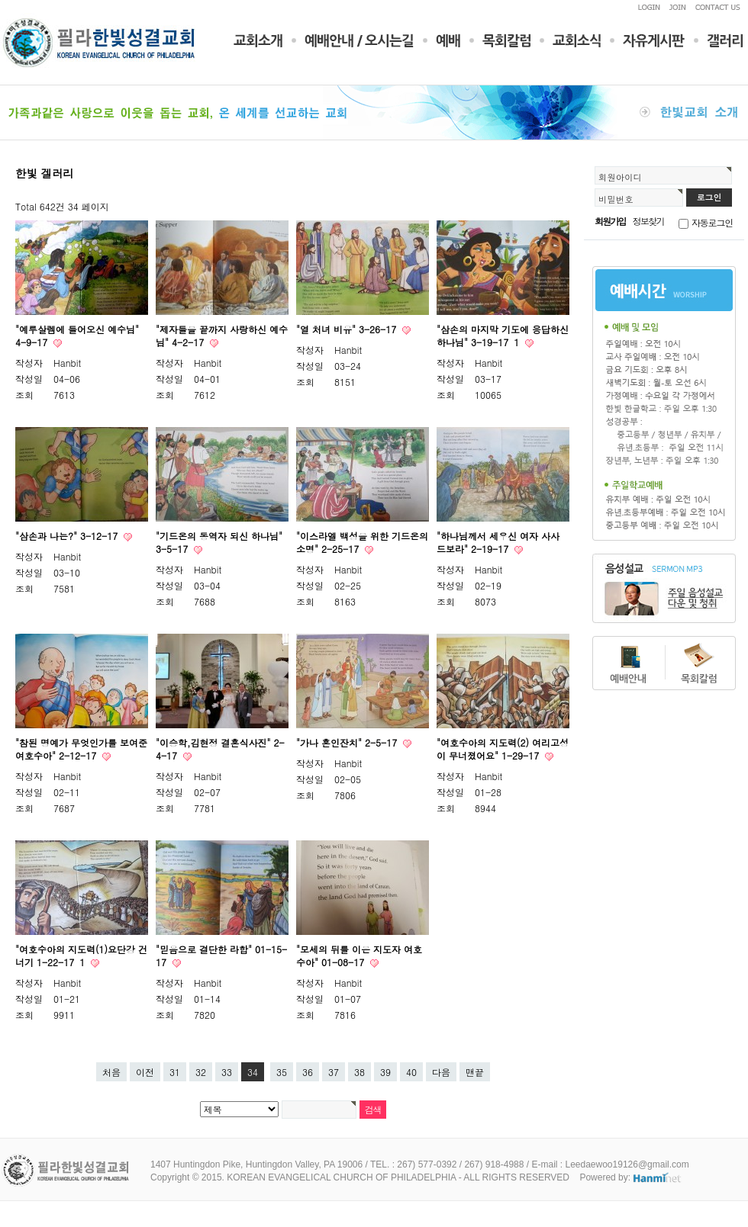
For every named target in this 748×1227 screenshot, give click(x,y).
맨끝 (475, 1071)
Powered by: (630, 1177)
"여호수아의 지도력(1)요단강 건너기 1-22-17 (81, 955)
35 (281, 1071)
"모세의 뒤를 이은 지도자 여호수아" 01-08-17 (359, 955)
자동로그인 (712, 222)
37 (333, 1071)
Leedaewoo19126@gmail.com (626, 1164)
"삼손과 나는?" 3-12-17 (68, 535)
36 (307, 1071)
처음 (111, 1071)
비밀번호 (616, 199)
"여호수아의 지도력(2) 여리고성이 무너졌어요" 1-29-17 (503, 749)
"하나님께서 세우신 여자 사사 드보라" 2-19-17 (498, 542)
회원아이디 (620, 177)
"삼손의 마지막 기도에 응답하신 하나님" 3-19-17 (503, 336)
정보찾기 (648, 220)
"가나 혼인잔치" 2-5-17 (348, 742)
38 (359, 1071)
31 (174, 1071)
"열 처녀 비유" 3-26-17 (347, 329)
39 (385, 1071)
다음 (441, 1071)
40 (411, 1071)
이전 (145, 1071)
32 (200, 1071)
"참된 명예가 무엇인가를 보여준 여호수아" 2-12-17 (81, 749)
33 (226, 1071)
